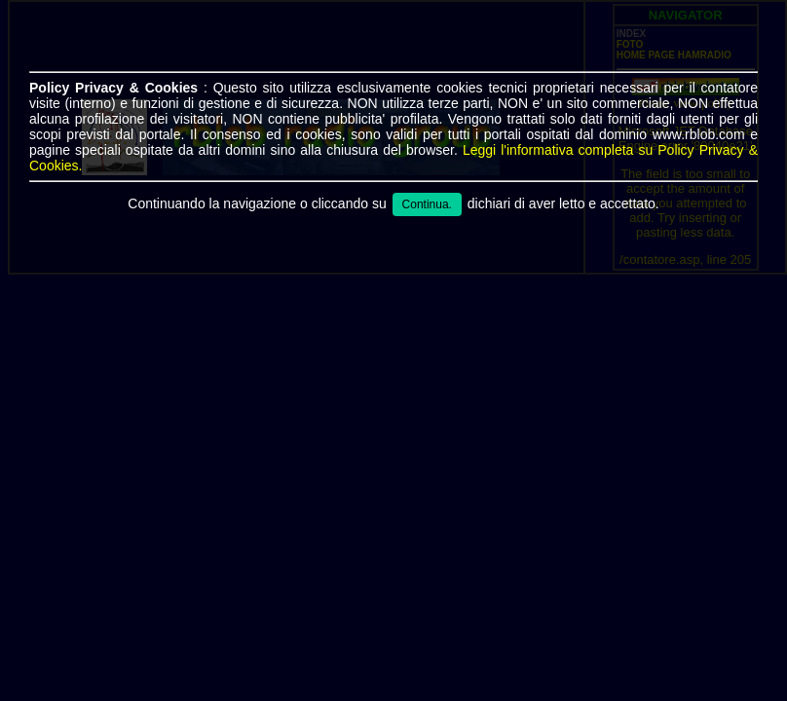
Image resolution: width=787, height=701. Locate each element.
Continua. (427, 204)
